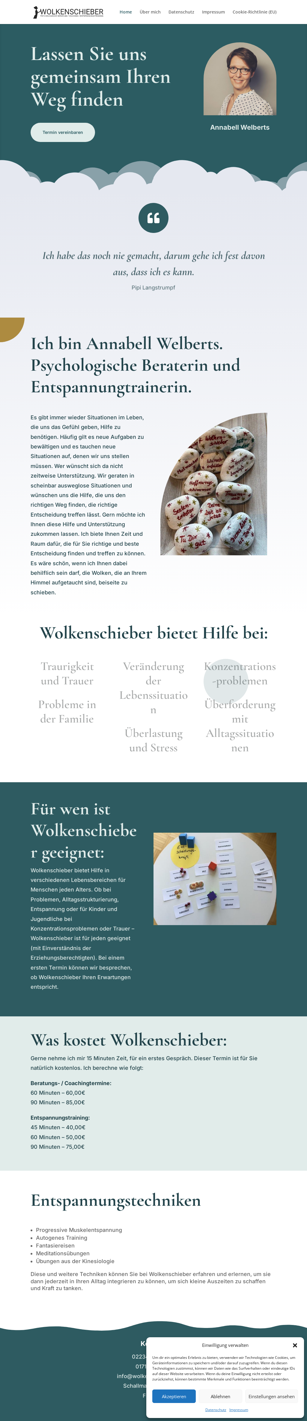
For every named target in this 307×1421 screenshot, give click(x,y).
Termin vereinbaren (63, 132)
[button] (295, 1345)
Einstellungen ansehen (272, 1396)
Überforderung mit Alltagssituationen (240, 726)
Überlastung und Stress (153, 740)
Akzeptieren (174, 1396)
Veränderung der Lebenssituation (153, 688)
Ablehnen (220, 1396)
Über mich (150, 12)
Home (126, 12)
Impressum (238, 1409)
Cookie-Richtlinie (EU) (254, 12)
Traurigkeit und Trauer (67, 673)
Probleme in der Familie (67, 711)
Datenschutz (215, 1409)
